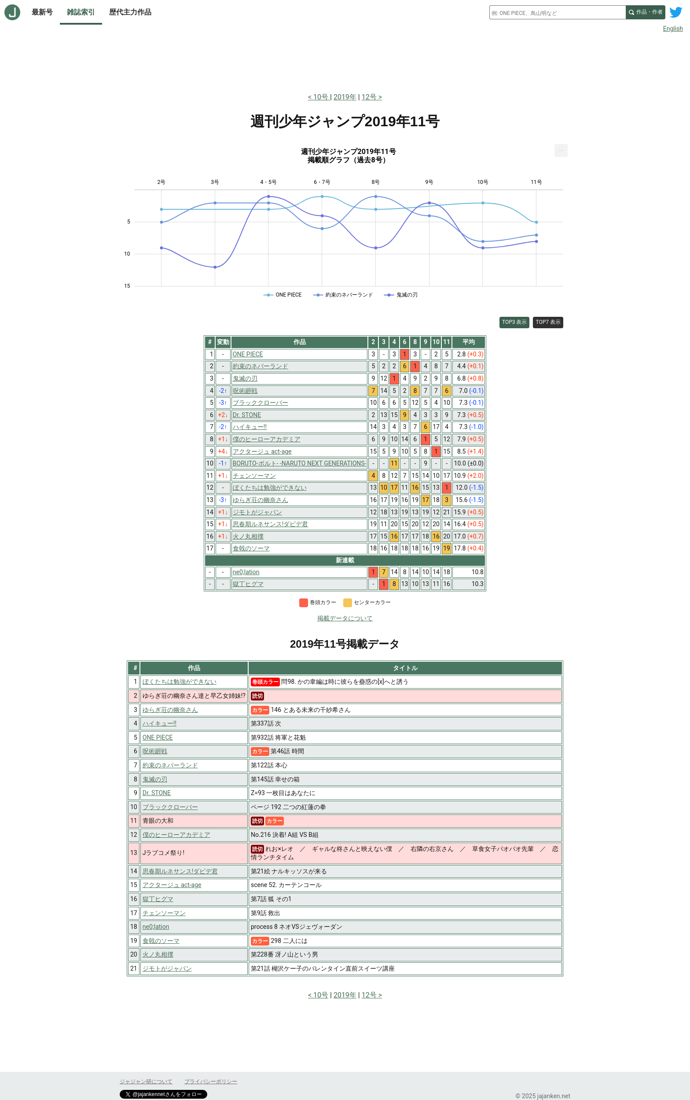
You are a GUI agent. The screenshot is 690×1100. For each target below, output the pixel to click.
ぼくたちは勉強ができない (180, 681)
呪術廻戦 (155, 751)
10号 (321, 97)
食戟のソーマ (161, 940)
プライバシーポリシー (210, 1081)
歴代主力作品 (130, 12)
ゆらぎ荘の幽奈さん (170, 709)
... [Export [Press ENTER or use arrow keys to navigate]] (561, 148)
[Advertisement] (345, 61)
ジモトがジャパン (167, 968)
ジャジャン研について (146, 1081)
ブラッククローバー (170, 806)
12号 (369, 97)
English (673, 28)
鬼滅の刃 (155, 779)
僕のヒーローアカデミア (176, 834)
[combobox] (557, 12)
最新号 (42, 12)
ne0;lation (156, 926)
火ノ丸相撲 (158, 954)
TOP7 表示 (548, 322)
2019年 (345, 97)
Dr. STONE (157, 792)
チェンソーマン (164, 913)
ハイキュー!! (159, 723)
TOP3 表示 (514, 322)
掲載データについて (345, 618)
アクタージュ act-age (172, 884)
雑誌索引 (81, 12)
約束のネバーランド (170, 765)
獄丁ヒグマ (158, 898)
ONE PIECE (158, 737)
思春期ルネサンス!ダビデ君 (180, 871)
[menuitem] (561, 150)
